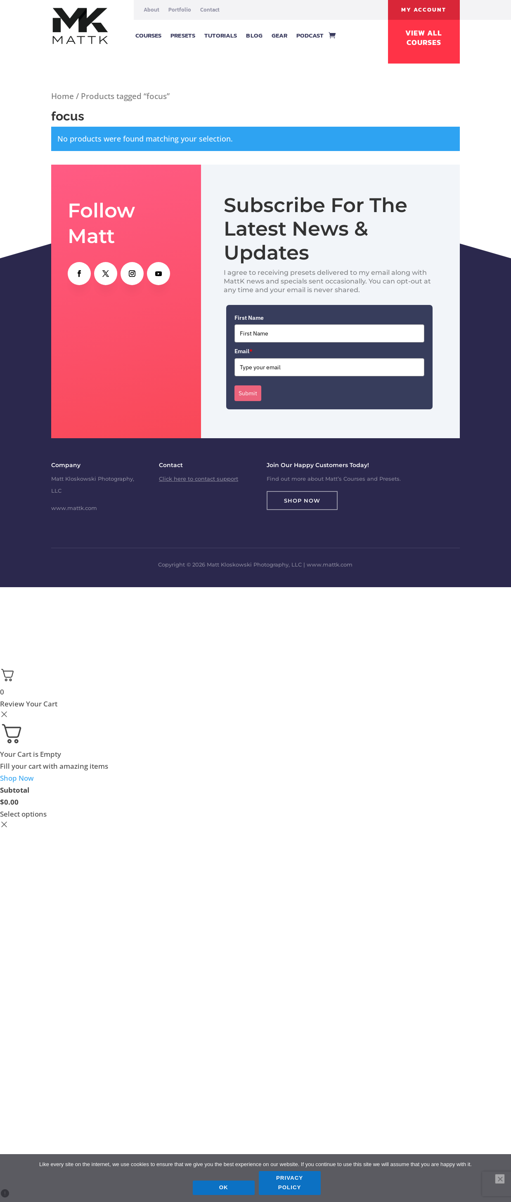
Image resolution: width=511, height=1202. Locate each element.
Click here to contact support (198, 478)
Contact (210, 10)
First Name (249, 317)
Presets (182, 35)
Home (62, 96)
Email (243, 351)
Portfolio (179, 10)
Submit (248, 393)
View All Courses (423, 37)
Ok (224, 1188)
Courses (148, 35)
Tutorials (220, 35)
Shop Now (302, 500)
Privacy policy (290, 1184)
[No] (500, 1179)
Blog (254, 35)
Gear (279, 35)
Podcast (310, 35)
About (151, 10)
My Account (423, 9)
